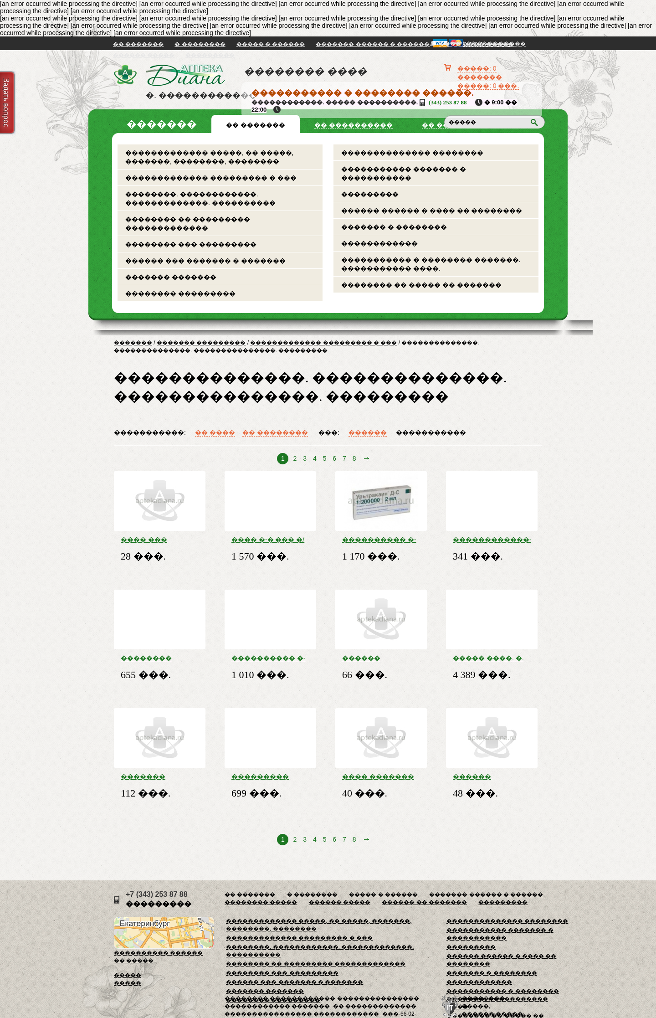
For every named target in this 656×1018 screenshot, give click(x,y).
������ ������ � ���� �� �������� (431, 210)
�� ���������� (353, 125)
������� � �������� (394, 227)
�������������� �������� (412, 152)
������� (133, 342)
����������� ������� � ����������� (403, 173)
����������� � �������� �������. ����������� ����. (431, 264)
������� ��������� (201, 342)
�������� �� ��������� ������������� (187, 223)
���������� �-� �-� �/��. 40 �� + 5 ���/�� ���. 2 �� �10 (380, 539)
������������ (379, 243)
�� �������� (275, 432)
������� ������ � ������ (373, 44)
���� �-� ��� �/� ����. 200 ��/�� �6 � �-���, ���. (269, 539)
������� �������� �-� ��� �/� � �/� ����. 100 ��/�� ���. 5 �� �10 (155, 776)
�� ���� (215, 432)
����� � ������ (270, 44)
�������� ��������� (180, 293)
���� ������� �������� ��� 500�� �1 (378, 776)
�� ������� (138, 44)
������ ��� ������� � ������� (205, 260)
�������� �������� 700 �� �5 (152, 658)
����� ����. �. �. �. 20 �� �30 (488, 658)
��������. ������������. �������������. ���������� (200, 198)
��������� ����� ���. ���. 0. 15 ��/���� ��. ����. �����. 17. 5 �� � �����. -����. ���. (270, 776)
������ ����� (143, 55)
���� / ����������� (482, 44)
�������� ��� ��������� (190, 244)
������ (367, 432)
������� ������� (170, 277)
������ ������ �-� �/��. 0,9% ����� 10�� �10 (485, 776)
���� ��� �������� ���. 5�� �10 (158, 539)
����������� (431, 432)
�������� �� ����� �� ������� (421, 284)
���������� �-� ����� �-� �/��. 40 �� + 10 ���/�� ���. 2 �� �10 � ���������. (269, 658)
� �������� (199, 44)
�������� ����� (261, 902)
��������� (210, 55)
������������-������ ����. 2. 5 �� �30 (492, 539)
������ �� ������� (424, 902)
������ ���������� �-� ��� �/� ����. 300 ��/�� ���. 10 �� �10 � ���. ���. (379, 658)
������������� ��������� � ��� (211, 177)
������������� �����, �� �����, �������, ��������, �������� (209, 157)
